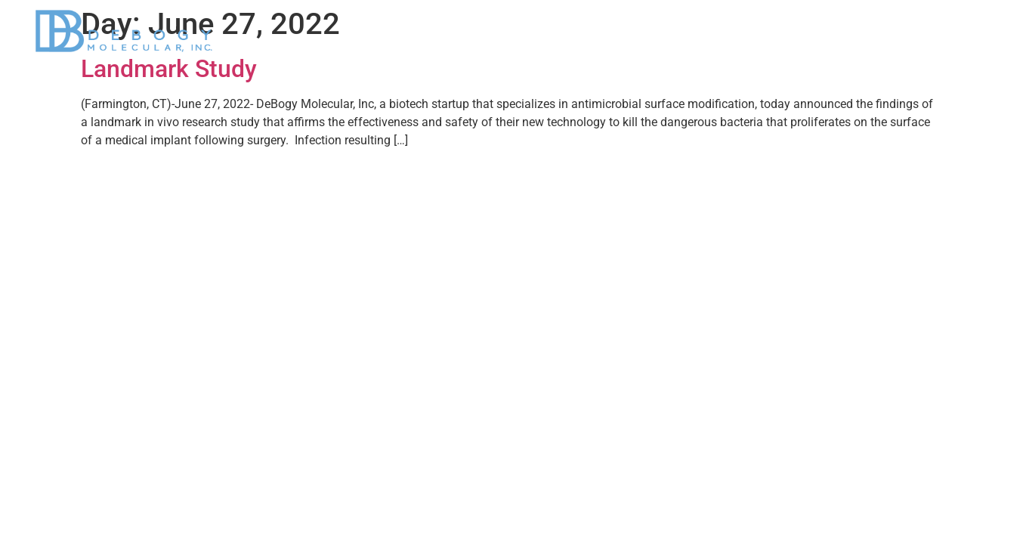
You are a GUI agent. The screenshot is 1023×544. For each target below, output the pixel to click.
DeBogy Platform (575, 31)
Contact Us (944, 31)
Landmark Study (169, 68)
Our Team (851, 31)
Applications (687, 31)
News (772, 31)
